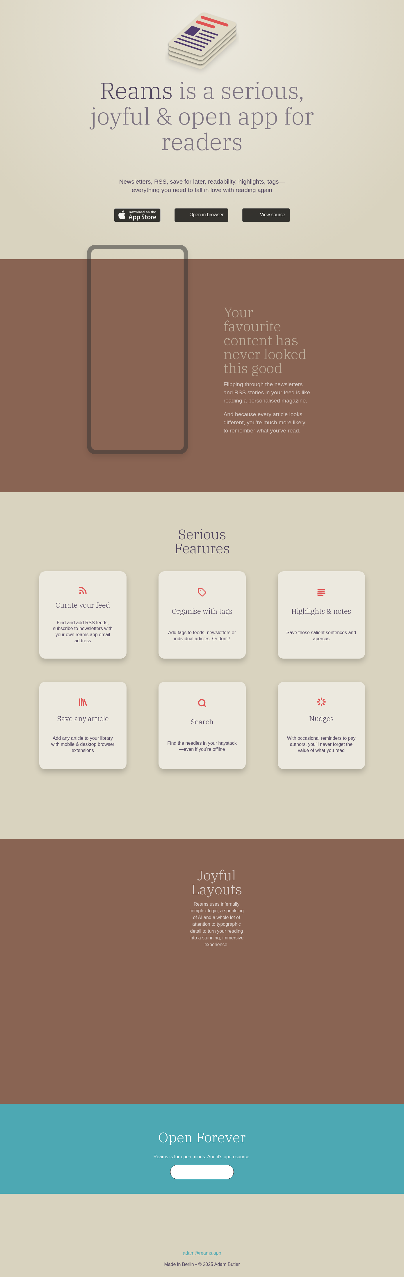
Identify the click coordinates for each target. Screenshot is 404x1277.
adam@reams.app (202, 1253)
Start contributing (202, 1171)
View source (272, 214)
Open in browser (206, 214)
